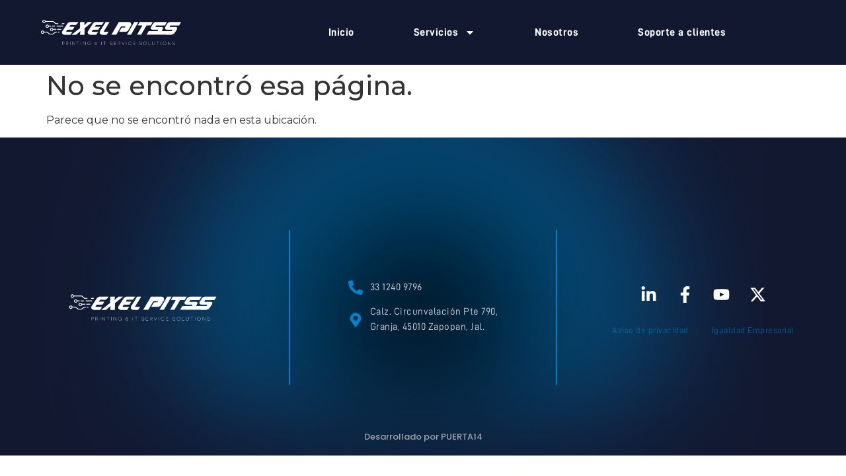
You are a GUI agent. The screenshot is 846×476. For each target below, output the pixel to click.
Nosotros (556, 32)
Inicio (341, 32)
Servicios (445, 32)
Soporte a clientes (682, 32)
